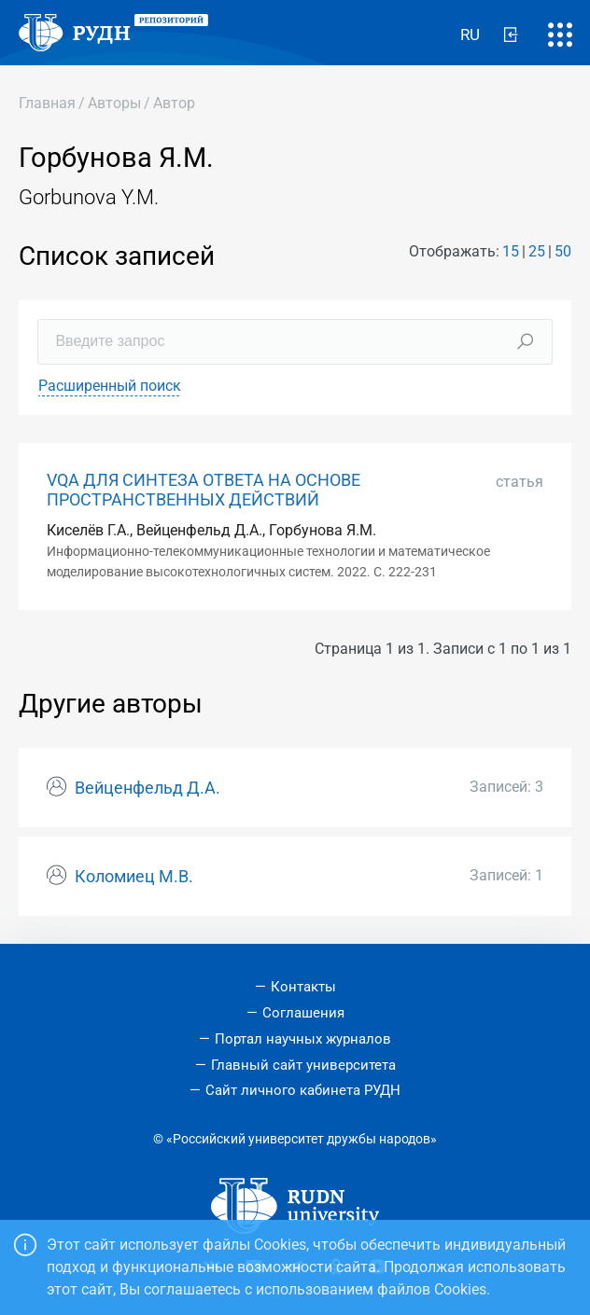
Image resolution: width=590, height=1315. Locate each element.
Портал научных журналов (303, 1039)
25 (536, 251)
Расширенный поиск (109, 385)
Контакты (303, 986)
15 (510, 251)
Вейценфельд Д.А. (147, 788)
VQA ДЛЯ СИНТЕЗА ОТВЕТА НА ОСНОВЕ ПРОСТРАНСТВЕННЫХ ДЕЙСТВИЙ (203, 490)
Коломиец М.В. (134, 876)
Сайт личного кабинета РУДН (302, 1090)
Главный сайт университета (303, 1065)
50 (563, 251)
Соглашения (303, 1012)
